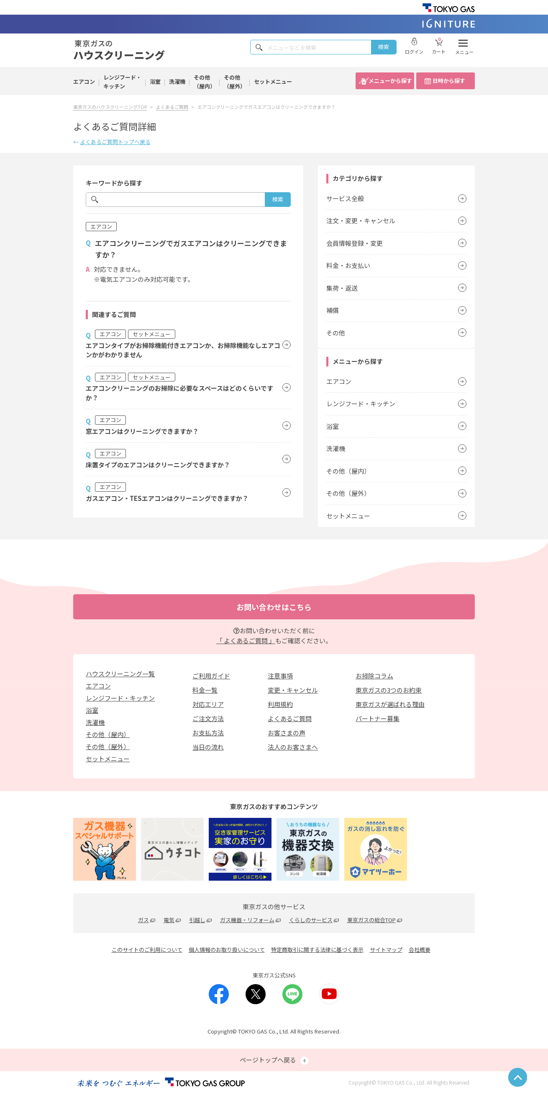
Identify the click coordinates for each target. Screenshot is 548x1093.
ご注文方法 (208, 718)
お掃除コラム (374, 675)
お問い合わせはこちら (274, 606)
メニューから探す (390, 81)
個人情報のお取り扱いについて (227, 950)
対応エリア (208, 704)
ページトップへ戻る (274, 1060)
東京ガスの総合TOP (371, 920)
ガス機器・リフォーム (247, 920)
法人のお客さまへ (293, 746)
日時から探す (449, 81)
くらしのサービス (311, 920)
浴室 (155, 81)
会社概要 (419, 950)
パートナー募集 (377, 718)
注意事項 (280, 675)
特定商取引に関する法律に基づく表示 (317, 950)
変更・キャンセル (293, 690)
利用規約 (280, 704)
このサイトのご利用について (147, 950)
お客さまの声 (286, 732)
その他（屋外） (235, 81)
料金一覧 (205, 690)
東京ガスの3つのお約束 (389, 690)
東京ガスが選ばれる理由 (390, 704)
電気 (169, 920)
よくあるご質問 (290, 718)
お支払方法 (208, 732)
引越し (197, 920)
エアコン (84, 81)
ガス (143, 920)
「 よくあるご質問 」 (245, 640)
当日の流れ (208, 746)
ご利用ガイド (211, 675)
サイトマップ (386, 950)
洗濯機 (177, 81)
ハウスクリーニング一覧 (120, 673)
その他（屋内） (204, 81)
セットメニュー (273, 81)
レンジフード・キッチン (122, 81)
